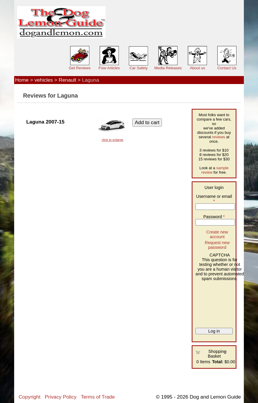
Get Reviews (80, 68)
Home (22, 80)
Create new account (217, 234)
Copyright (29, 397)
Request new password (217, 245)
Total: (217, 361)
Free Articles (109, 68)
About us (197, 68)
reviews (218, 137)
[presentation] (219, 302)
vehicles (43, 80)
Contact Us (226, 68)
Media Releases (168, 68)
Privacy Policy (60, 397)
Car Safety (138, 68)
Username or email (214, 198)
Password (214, 216)
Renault (67, 80)
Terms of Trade (98, 397)
